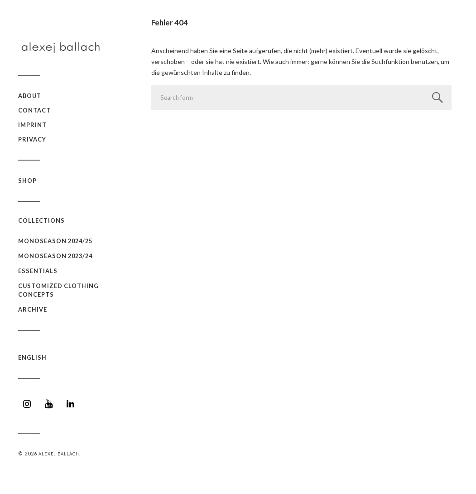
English (32, 357)
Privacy (32, 139)
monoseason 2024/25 (55, 241)
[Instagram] (27, 404)
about (29, 95)
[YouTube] (49, 404)
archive (32, 309)
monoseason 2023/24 (55, 255)
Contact (34, 110)
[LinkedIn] (71, 404)
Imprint (32, 124)
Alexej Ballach (58, 453)
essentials (38, 270)
